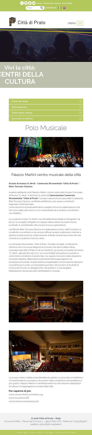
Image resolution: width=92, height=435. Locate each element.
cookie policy (22, 432)
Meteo (58, 3)
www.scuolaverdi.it (19, 397)
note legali (48, 432)
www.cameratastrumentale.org (26, 394)
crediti (72, 432)
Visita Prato (48, 3)
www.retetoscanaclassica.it (24, 401)
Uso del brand (61, 432)
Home (39, 3)
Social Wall (67, 3)
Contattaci (50, 7)
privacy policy (36, 432)
